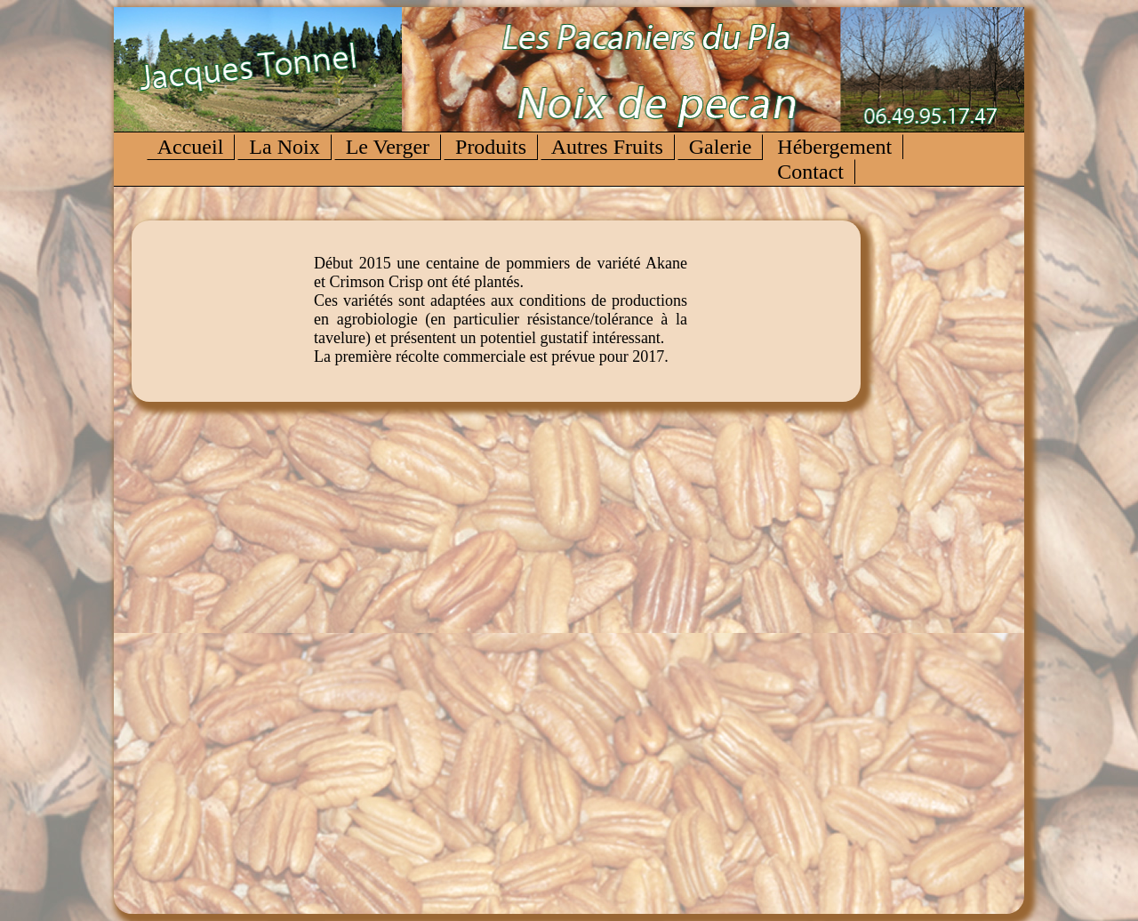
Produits (491, 146)
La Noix (284, 146)
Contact (810, 171)
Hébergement (834, 146)
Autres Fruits (607, 146)
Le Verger (387, 146)
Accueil (191, 146)
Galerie (720, 146)
